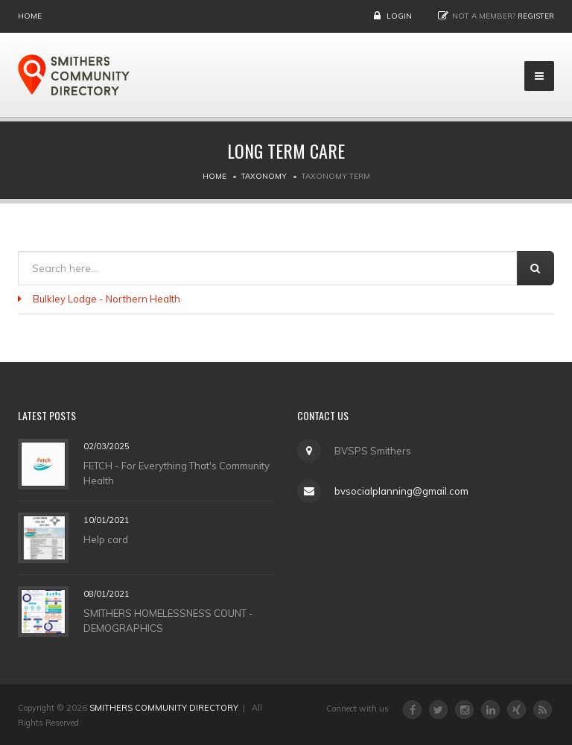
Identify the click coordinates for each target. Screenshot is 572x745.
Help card (105, 539)
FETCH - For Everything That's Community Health (176, 472)
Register (536, 16)
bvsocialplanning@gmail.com (401, 491)
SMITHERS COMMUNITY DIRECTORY (163, 708)
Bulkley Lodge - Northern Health (106, 299)
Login (399, 16)
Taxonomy (264, 176)
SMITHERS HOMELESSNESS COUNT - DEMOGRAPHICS (168, 619)
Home (30, 16)
